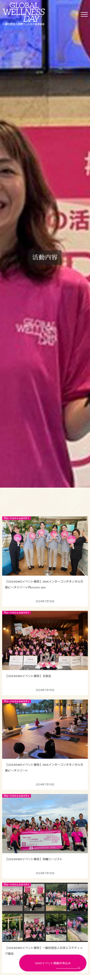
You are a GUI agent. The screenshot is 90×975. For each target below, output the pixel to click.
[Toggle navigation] (84, 14)
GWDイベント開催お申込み (53, 963)
